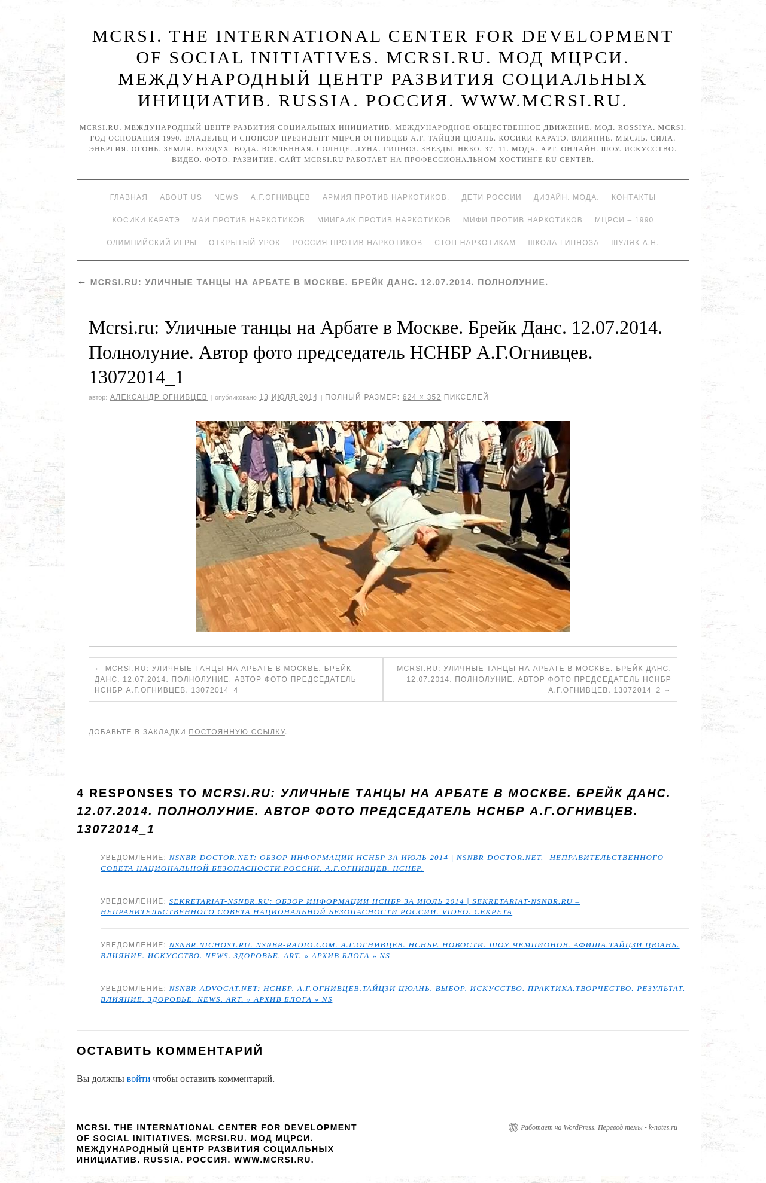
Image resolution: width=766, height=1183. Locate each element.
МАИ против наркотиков (248, 220)
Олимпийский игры (152, 243)
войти (139, 1079)
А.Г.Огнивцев (281, 197)
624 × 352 (422, 397)
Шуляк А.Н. (635, 243)
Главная (129, 197)
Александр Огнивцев (159, 397)
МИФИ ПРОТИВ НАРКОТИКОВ (523, 220)
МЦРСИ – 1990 (624, 220)
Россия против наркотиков (357, 243)
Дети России (492, 197)
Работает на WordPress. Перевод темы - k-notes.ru (599, 1127)
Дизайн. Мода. (567, 197)
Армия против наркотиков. (386, 197)
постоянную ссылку (237, 732)
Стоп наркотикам (475, 243)
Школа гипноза (563, 243)
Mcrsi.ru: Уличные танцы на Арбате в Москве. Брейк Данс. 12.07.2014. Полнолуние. (313, 282)
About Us (181, 197)
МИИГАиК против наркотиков (384, 220)
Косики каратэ (146, 220)
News (226, 197)
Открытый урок (244, 243)
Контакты (634, 197)
